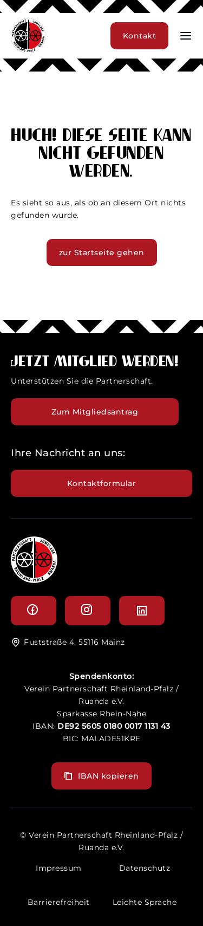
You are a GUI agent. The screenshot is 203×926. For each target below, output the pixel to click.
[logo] (34, 580)
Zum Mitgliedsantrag (95, 412)
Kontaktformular (101, 483)
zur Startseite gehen (102, 252)
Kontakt (139, 36)
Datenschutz (145, 868)
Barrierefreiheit (59, 902)
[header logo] (28, 50)
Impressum (59, 868)
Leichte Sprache (145, 902)
